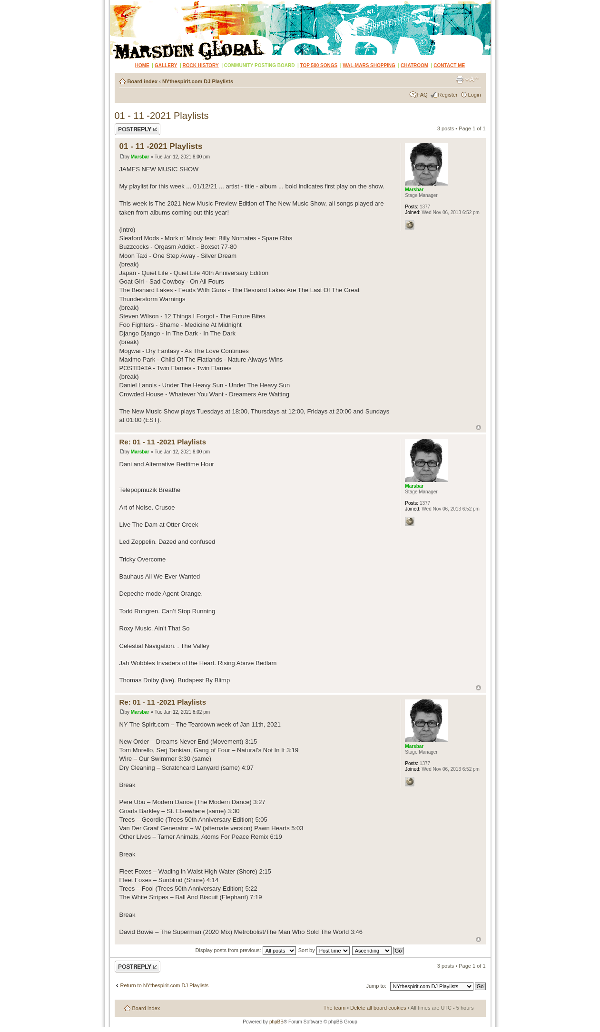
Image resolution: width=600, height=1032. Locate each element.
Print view (459, 79)
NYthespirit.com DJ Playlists (197, 81)
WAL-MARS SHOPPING (369, 65)
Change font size (472, 79)
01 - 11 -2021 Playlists (162, 115)
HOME (142, 65)
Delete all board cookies (378, 1008)
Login (474, 95)
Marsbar (140, 156)
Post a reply (137, 129)
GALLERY (166, 65)
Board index (143, 81)
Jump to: (376, 986)
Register (448, 95)
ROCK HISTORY (200, 65)
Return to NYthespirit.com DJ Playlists (164, 985)
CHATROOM (414, 65)
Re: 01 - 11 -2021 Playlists (163, 442)
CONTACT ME (449, 65)
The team (334, 1008)
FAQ (422, 95)
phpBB (276, 1021)
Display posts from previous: (246, 950)
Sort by (324, 950)
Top (478, 427)
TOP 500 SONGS (319, 65)
